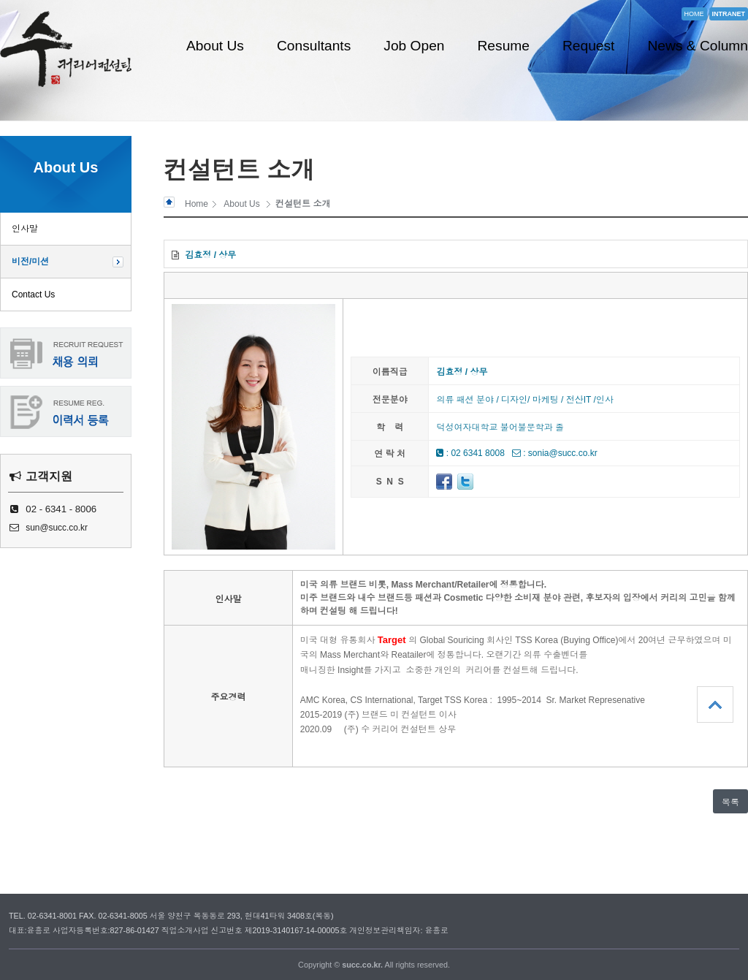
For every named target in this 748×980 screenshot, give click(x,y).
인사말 (25, 229)
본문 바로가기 (0, 0)
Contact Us (33, 294)
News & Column (697, 45)
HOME (694, 14)
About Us (215, 45)
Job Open (413, 45)
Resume (504, 45)
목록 (730, 802)
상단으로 (715, 704)
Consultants (314, 45)
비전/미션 (30, 262)
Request (588, 45)
